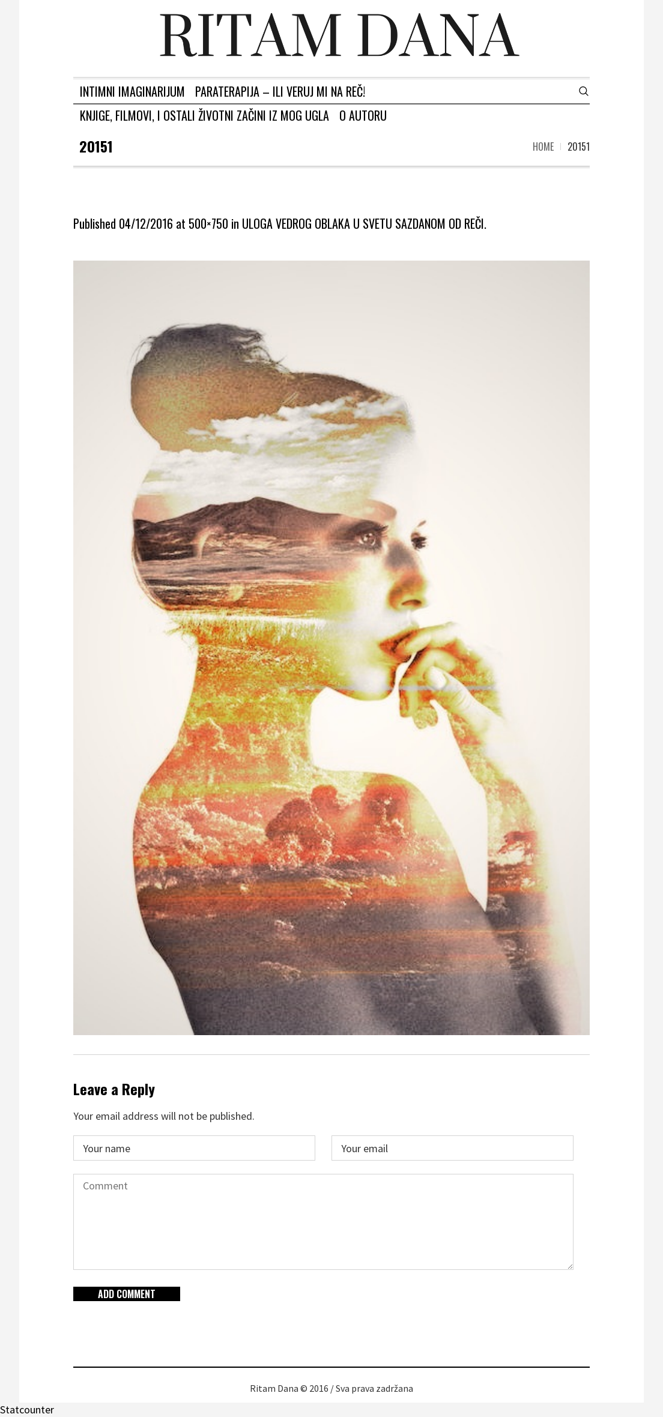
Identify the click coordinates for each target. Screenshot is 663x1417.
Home (543, 146)
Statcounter (27, 1409)
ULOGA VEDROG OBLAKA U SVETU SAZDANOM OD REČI (363, 223)
